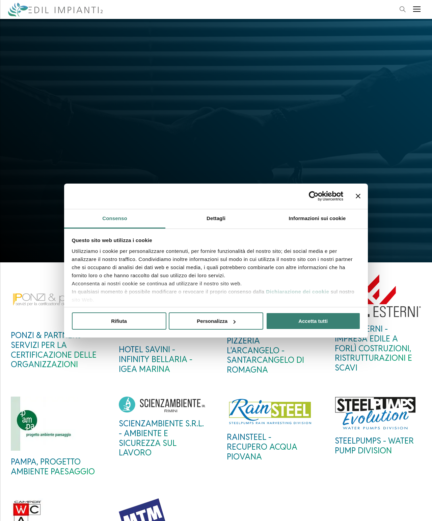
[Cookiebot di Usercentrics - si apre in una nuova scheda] (313, 196)
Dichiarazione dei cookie (297, 291)
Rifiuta (119, 321)
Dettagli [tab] (216, 218)
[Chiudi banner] (358, 196)
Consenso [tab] (114, 218)
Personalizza (216, 321)
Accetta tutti (313, 321)
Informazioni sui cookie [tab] (317, 218)
